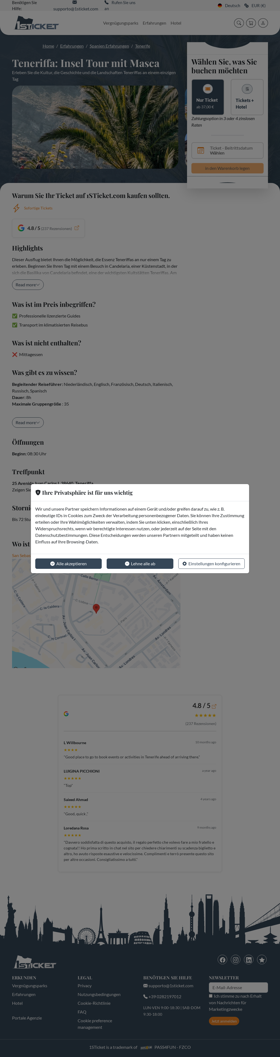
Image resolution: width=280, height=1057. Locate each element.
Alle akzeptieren (68, 563)
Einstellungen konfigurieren (211, 563)
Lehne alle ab (140, 563)
